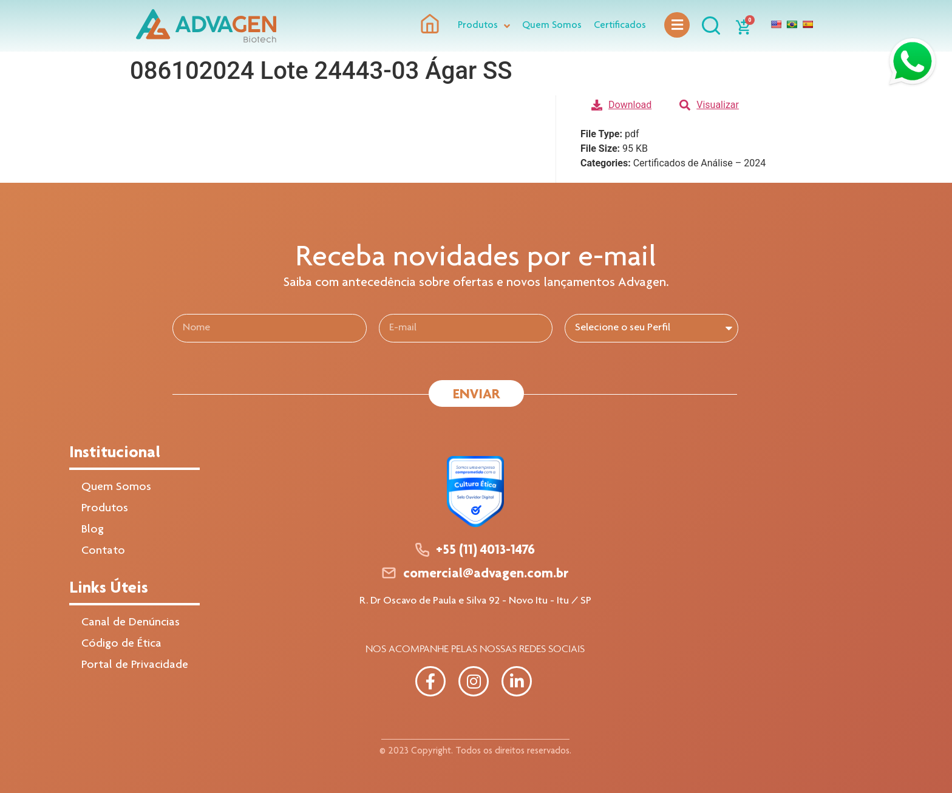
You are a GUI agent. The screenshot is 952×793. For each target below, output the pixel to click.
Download (621, 105)
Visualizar (709, 105)
